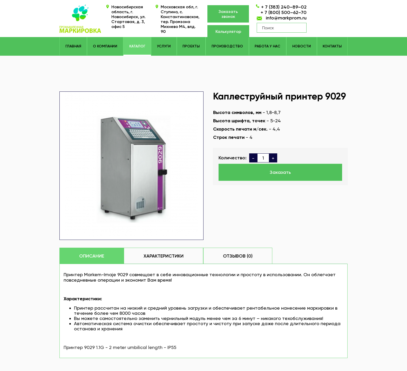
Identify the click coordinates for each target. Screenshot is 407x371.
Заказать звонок (228, 14)
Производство (227, 46)
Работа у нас (267, 46)
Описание (91, 256)
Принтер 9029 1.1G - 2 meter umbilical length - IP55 (120, 347)
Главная (73, 46)
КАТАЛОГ (137, 46)
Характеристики (164, 256)
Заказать (280, 172)
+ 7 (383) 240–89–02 (284, 7)
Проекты (191, 46)
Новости (301, 46)
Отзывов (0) (238, 256)
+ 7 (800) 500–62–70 (284, 12)
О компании (105, 46)
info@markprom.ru (286, 18)
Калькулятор (228, 31)
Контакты (332, 46)
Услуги (164, 46)
